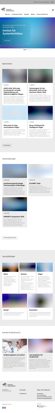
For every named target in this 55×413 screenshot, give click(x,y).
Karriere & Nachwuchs (42, 14)
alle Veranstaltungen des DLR (9, 237)
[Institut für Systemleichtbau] (7, 9)
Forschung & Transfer (17, 14)
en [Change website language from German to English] (53, 2)
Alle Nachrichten (7, 145)
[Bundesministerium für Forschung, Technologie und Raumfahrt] (42, 410)
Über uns (7, 14)
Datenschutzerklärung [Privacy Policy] (41, 395)
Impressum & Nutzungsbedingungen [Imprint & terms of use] (44, 398)
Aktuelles (26, 14)
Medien (33, 14)
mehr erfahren (7, 40)
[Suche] (53, 10)
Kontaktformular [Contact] (23, 393)
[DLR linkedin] (3, 408)
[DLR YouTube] (5, 408)
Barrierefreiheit (46, 2)
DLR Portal (36, 2)
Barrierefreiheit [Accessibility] (40, 393)
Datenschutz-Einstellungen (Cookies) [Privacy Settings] (44, 396)
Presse (40, 2)
